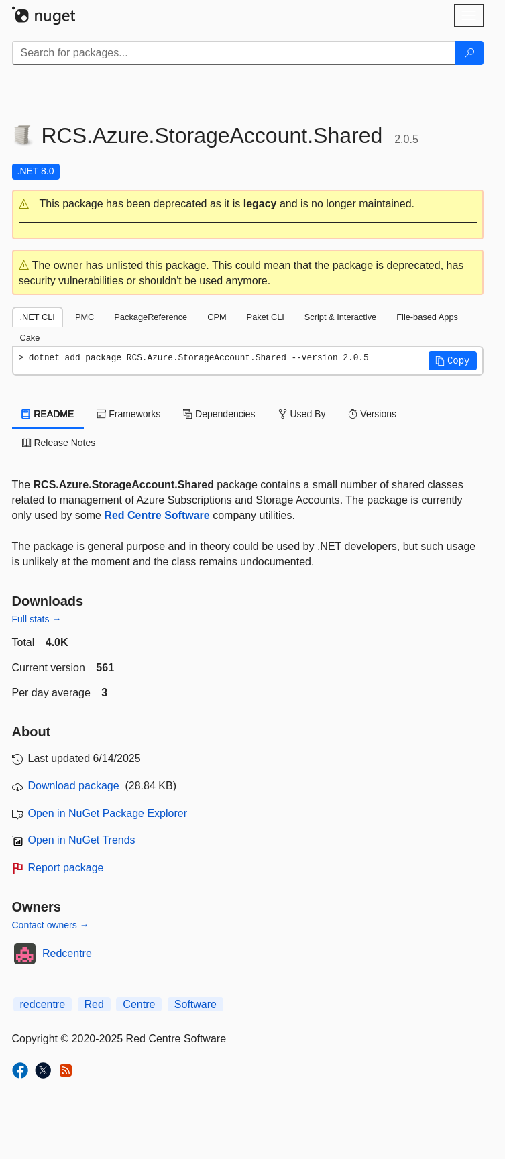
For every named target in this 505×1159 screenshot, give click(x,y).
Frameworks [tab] (128, 414)
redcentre (43, 1004)
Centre (139, 1004)
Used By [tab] (302, 414)
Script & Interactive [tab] (340, 317)
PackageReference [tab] (150, 317)
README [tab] (48, 414)
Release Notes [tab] (59, 442)
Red (94, 1004)
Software (195, 1004)
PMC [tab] (84, 317)
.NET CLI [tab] (37, 317)
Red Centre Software (156, 515)
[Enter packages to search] (234, 53)
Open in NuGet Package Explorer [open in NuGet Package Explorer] (107, 813)
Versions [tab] (372, 414)
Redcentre (67, 953)
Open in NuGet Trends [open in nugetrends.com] (81, 840)
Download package (73, 785)
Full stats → (37, 619)
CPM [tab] (216, 317)
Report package (66, 867)
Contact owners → (50, 925)
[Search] (469, 53)
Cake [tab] (30, 338)
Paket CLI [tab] (265, 317)
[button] (248, 204)
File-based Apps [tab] (427, 317)
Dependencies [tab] (219, 414)
